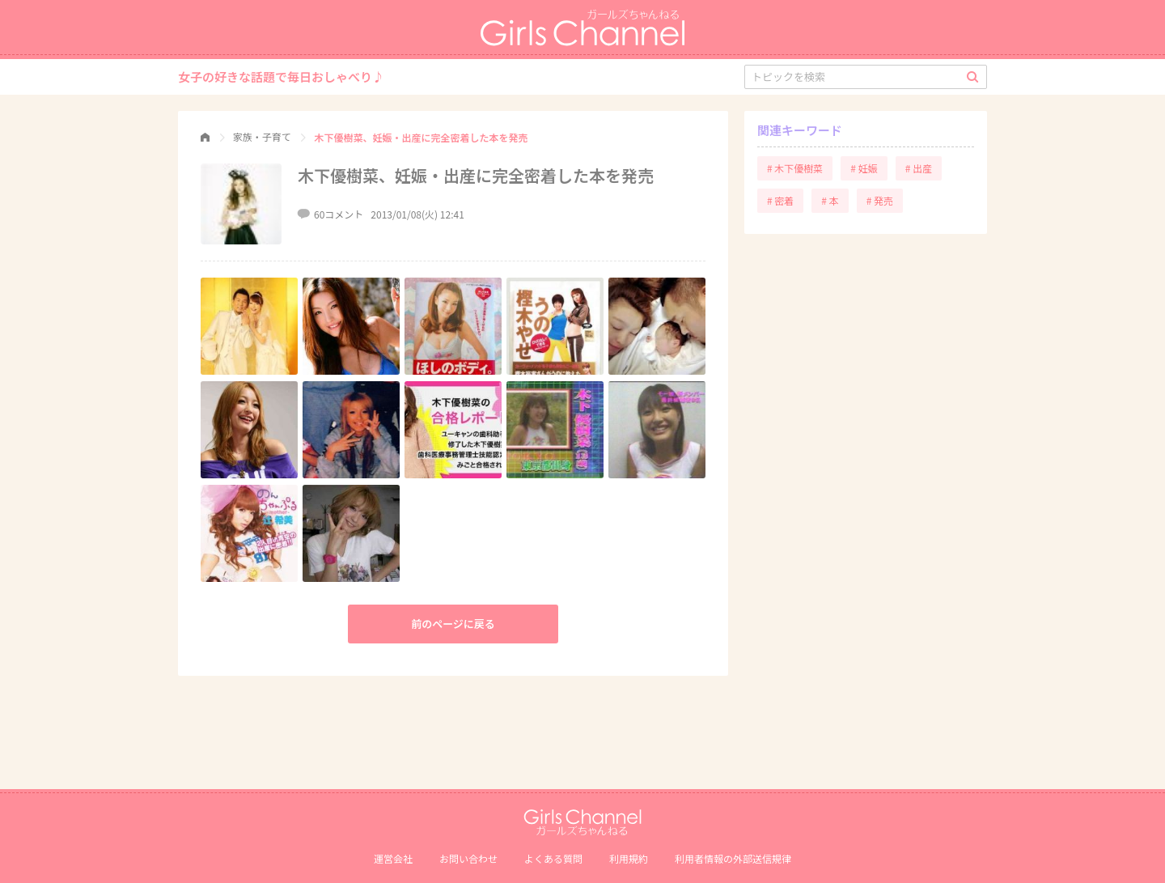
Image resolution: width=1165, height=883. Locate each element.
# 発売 (879, 200)
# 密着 (780, 200)
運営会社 (393, 858)
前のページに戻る (453, 623)
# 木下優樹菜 (795, 168)
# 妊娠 (863, 168)
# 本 (829, 200)
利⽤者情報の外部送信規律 (733, 858)
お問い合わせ (468, 858)
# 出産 (918, 168)
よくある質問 (553, 858)
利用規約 (628, 858)
